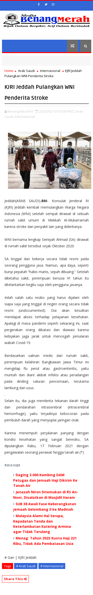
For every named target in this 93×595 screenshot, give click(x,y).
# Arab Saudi (25, 566)
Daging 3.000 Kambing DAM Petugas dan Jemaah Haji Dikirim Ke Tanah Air (45, 480)
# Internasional (51, 566)
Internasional (50, 70)
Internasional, (25, 116)
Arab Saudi (26, 70)
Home (8, 70)
